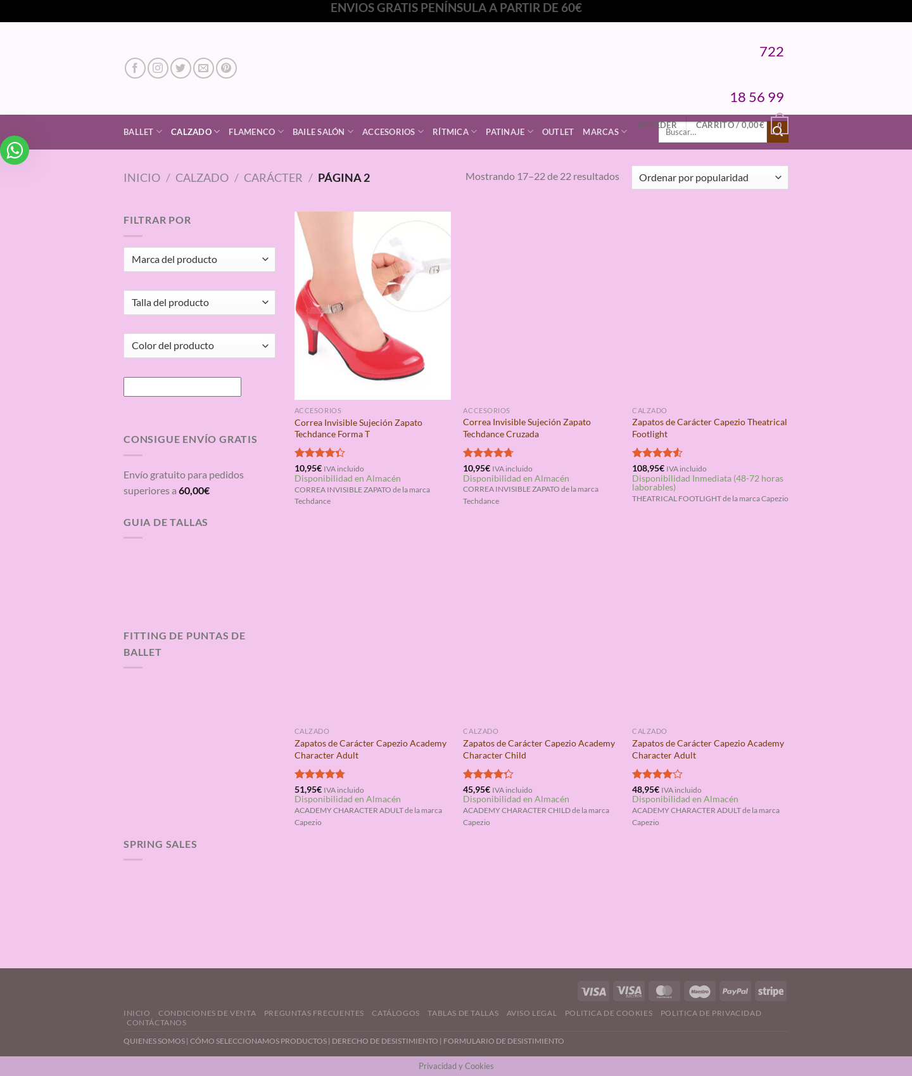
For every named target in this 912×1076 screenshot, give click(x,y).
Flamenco (256, 131)
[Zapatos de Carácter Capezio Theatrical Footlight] (710, 305)
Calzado (195, 131)
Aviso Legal (532, 1013)
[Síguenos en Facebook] (135, 68)
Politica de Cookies (609, 1013)
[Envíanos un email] (203, 68)
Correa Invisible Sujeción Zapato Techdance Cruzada (527, 427)
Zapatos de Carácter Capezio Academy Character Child (539, 749)
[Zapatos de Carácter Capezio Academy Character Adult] (372, 627)
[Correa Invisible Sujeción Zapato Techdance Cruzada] (541, 305)
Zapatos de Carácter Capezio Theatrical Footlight (709, 427)
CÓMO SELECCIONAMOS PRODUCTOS (258, 1041)
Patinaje (509, 131)
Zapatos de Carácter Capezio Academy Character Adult (370, 749)
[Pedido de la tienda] (709, 177)
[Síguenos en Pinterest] (226, 68)
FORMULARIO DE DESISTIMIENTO (503, 1041)
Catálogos (396, 1013)
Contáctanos (157, 1022)
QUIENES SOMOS (154, 1041)
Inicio (142, 177)
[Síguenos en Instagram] (158, 68)
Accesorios (393, 131)
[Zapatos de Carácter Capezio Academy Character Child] (541, 627)
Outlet (558, 132)
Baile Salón (323, 131)
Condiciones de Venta (207, 1013)
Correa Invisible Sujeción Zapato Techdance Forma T (358, 428)
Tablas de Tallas (463, 1013)
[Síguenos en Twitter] (180, 68)
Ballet (143, 131)
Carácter (273, 177)
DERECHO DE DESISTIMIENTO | (387, 1041)
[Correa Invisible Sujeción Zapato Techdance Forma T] (372, 305)
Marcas (605, 131)
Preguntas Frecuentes (314, 1013)
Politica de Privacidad (711, 1013)
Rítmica (455, 131)
